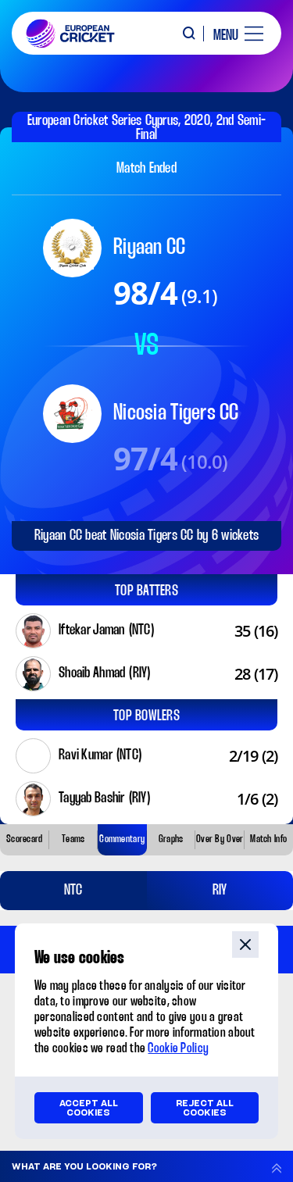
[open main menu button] (232, 33)
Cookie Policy (178, 1048)
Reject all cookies (205, 1107)
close (245, 944)
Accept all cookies (88, 1107)
